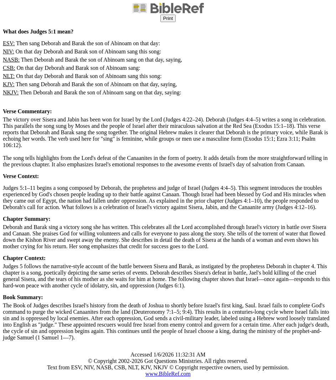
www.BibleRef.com (168, 374)
